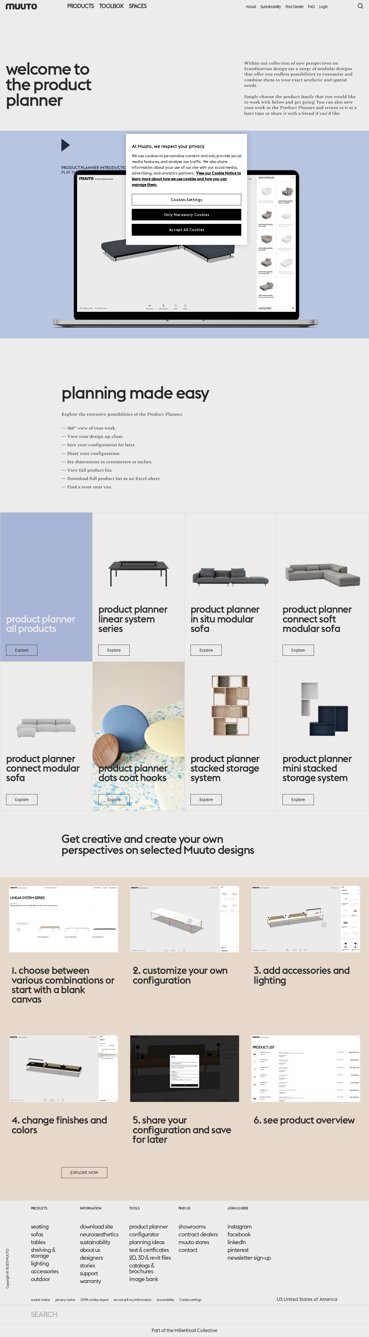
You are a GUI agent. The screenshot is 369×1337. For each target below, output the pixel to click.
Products (80, 6)
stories (87, 1265)
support (89, 1273)
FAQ (311, 6)
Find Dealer (294, 6)
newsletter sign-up (249, 1258)
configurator (144, 1234)
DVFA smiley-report (94, 1299)
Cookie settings (190, 1299)
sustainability (95, 1242)
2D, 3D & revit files (150, 1258)
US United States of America (307, 1299)
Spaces (137, 6)
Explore (22, 650)
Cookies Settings (186, 199)
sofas (37, 1234)
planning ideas (146, 1242)
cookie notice (40, 1299)
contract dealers (198, 1234)
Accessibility (165, 1299)
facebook (239, 1234)
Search (44, 1314)
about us (90, 1250)
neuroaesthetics (99, 1234)
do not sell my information (132, 1299)
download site (96, 1226)
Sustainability (270, 6)
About (251, 6)
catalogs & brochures (141, 1268)
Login (323, 6)
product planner (148, 1226)
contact (187, 1250)
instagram (239, 1226)
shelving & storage (43, 1253)
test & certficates (149, 1250)
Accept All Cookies (186, 229)
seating (39, 1226)
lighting (40, 1263)
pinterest (237, 1250)
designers (91, 1258)
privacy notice (65, 1299)
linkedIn (236, 1242)
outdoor (40, 1279)
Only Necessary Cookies (186, 214)
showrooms (192, 1226)
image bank (143, 1279)
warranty (90, 1281)
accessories (44, 1271)
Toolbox (111, 6)
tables (38, 1242)
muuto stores (193, 1242)
